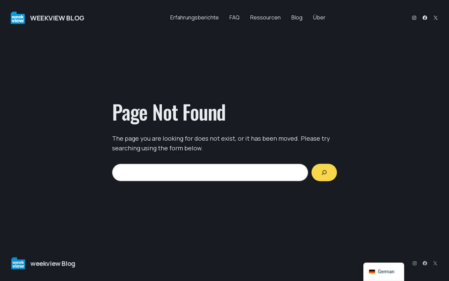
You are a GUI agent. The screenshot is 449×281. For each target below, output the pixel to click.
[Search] (324, 172)
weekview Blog (57, 17)
